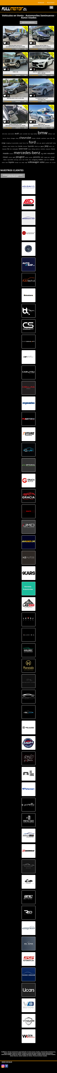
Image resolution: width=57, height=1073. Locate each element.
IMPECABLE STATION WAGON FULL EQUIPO (15, 125)
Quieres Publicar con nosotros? (13, 175)
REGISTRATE (50, 3)
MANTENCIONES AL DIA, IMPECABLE (41, 125)
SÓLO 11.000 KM (41, 73)
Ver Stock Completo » (28, 22)
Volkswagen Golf (41, 99)
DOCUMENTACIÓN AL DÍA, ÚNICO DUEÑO (15, 46)
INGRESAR (41, 3)
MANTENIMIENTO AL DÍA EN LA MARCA (42, 46)
